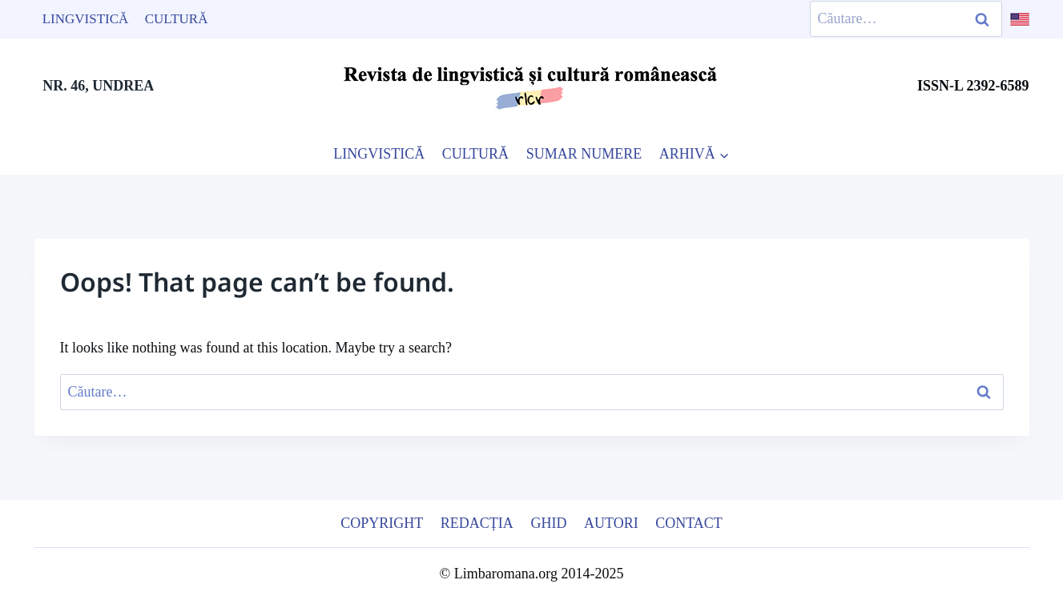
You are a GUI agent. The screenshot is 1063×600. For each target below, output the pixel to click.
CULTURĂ (475, 154)
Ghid (548, 523)
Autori (611, 523)
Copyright (381, 523)
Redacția (477, 523)
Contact (689, 523)
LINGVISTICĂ (379, 154)
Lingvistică (85, 18)
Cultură (176, 18)
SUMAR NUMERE (584, 154)
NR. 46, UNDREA (98, 86)
